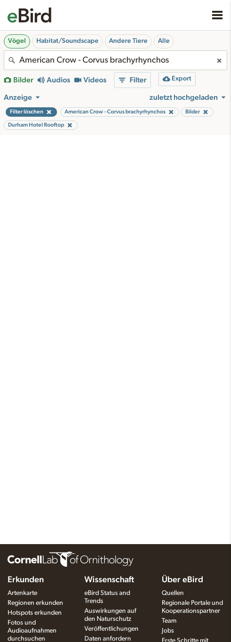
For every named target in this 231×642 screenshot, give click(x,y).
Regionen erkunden (35, 603)
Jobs (168, 630)
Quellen (173, 593)
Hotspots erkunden (35, 613)
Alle (164, 41)
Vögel (17, 41)
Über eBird (182, 580)
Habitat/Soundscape (67, 41)
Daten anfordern (107, 638)
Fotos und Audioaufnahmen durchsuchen (32, 630)
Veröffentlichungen (111, 629)
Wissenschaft (109, 580)
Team (169, 621)
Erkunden (26, 580)
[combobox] (115, 60)
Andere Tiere (128, 41)
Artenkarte (22, 593)
